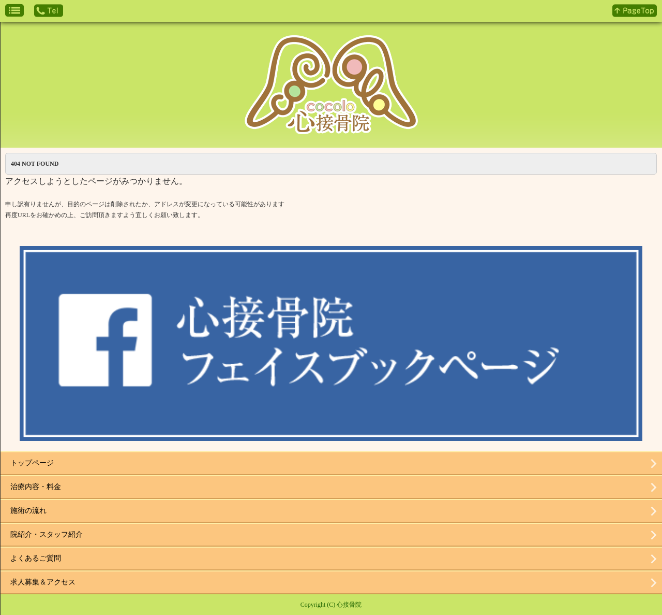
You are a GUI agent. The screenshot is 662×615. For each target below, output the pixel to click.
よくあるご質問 (35, 558)
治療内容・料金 (35, 487)
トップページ (32, 463)
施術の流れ (28, 510)
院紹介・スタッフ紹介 (46, 534)
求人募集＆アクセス (43, 582)
